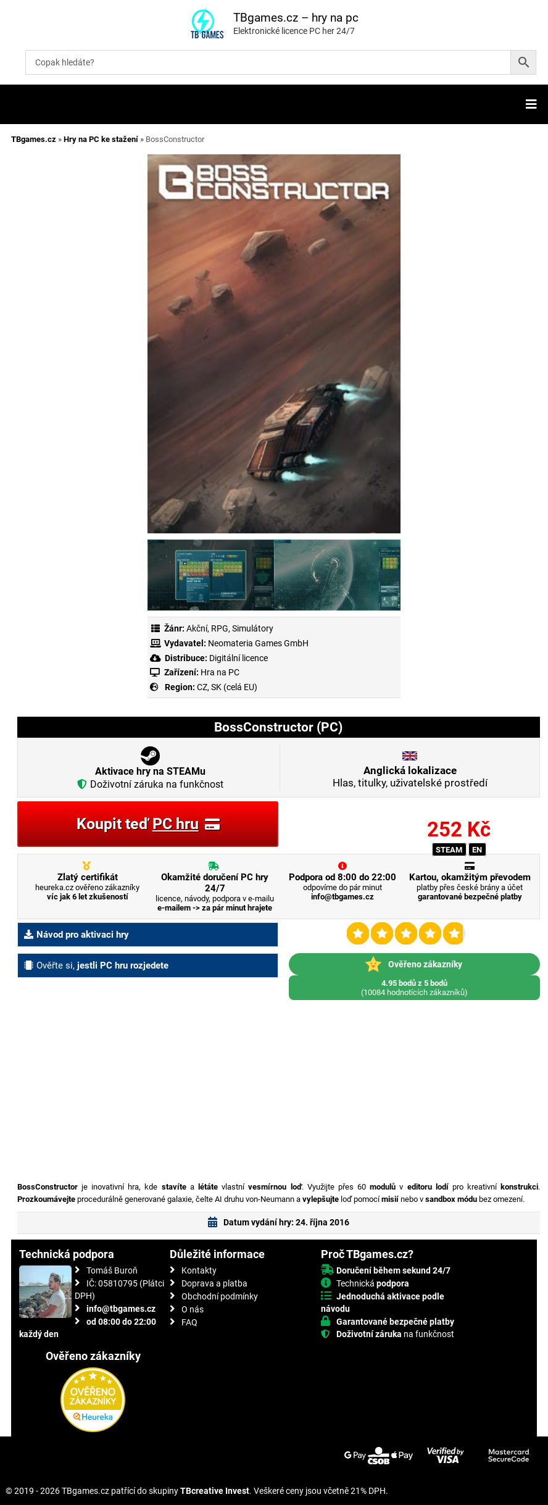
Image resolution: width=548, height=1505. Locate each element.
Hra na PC (219, 672)
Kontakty (199, 1270)
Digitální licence (237, 658)
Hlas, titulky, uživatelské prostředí (410, 776)
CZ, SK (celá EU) (227, 687)
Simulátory (252, 628)
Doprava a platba (214, 1283)
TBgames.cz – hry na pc (296, 17)
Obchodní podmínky (219, 1296)
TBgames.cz (33, 139)
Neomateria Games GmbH (258, 643)
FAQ (189, 1322)
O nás (192, 1309)
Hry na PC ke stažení (101, 139)
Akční (196, 628)
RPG (219, 628)
